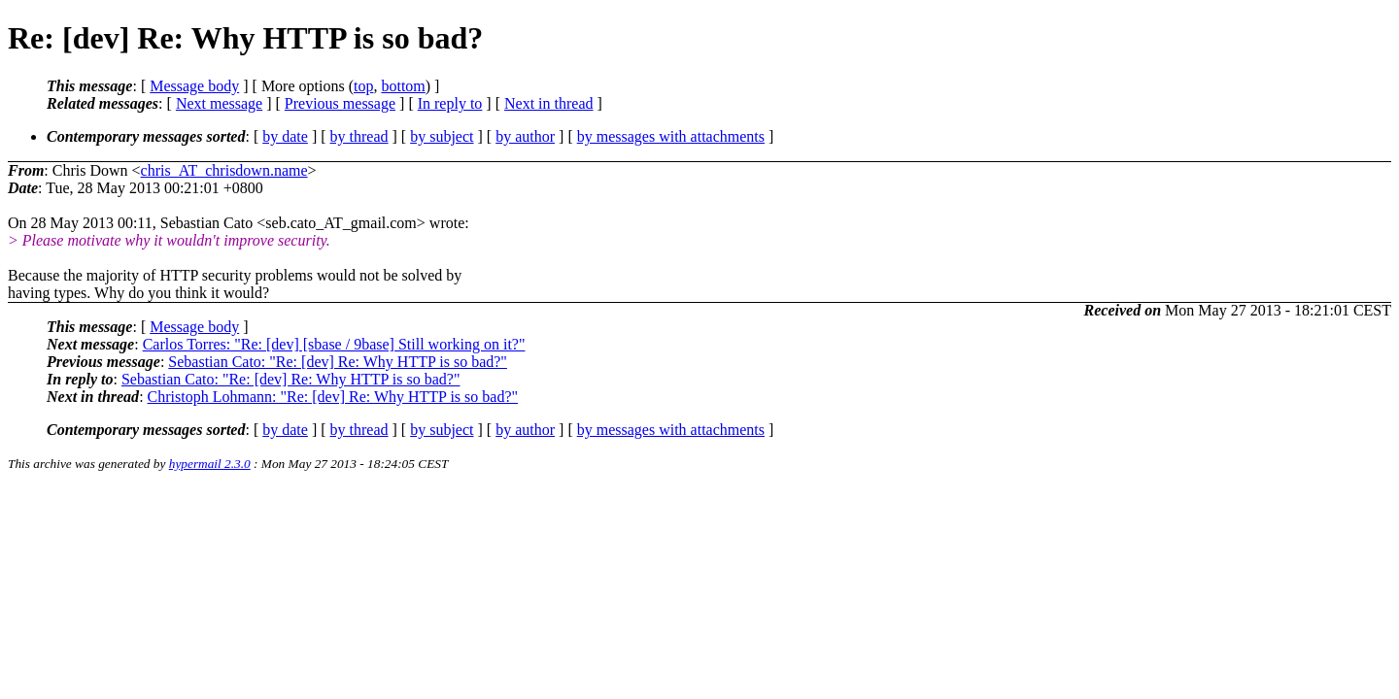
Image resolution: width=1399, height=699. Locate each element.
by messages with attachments (671, 136)
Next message (219, 103)
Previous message (340, 103)
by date (285, 136)
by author (525, 136)
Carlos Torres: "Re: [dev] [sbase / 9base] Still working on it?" (334, 344)
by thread (359, 136)
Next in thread (549, 103)
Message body (194, 86)
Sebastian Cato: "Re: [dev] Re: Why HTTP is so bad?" (337, 361)
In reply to (450, 103)
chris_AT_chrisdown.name (224, 170)
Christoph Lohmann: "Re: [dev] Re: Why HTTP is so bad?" (333, 396)
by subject (441, 136)
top (363, 86)
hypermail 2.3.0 (210, 463)
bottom (403, 86)
